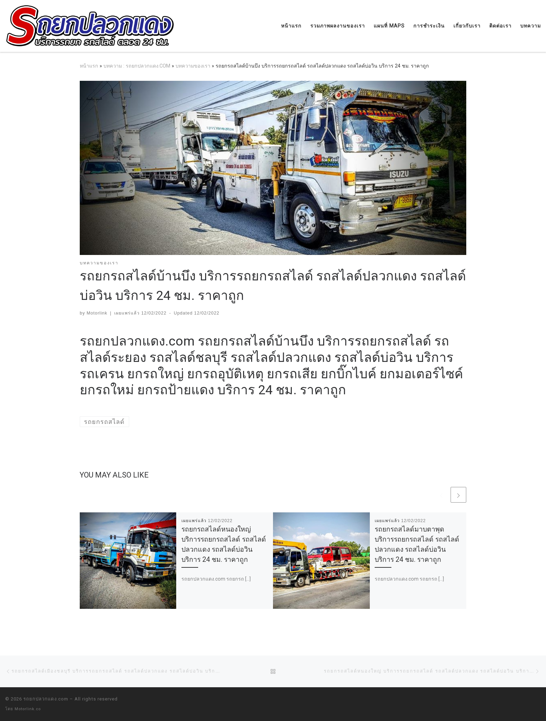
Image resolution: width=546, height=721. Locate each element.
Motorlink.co (28, 709)
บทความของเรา (193, 66)
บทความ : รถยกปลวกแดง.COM (136, 66)
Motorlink (97, 313)
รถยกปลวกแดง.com (45, 698)
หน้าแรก (89, 66)
